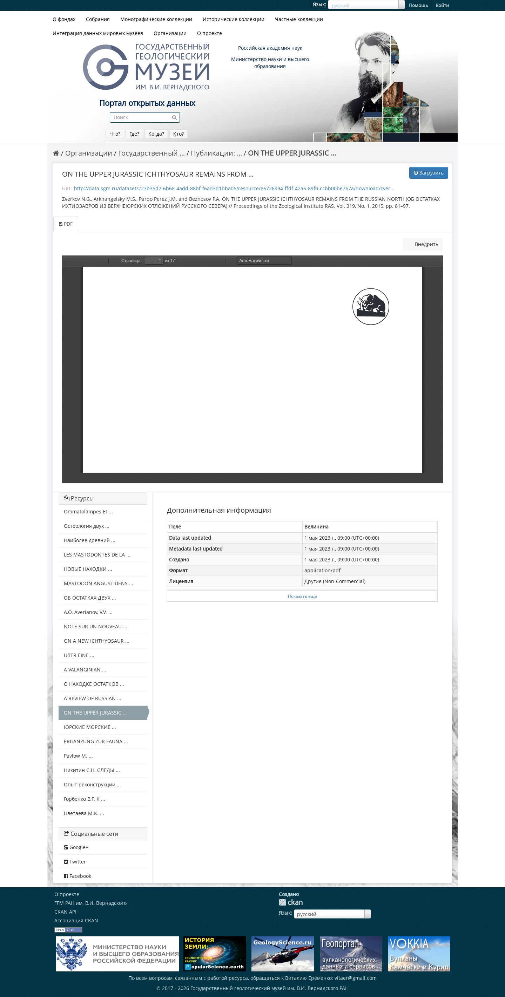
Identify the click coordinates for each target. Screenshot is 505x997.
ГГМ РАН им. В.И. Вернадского (90, 903)
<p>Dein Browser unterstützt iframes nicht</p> (252, 369)
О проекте (209, 33)
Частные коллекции (299, 19)
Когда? (156, 133)
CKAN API (65, 911)
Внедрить (425, 244)
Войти (442, 5)
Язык (319, 4)
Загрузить (429, 172)
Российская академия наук (270, 48)
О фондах (64, 19)
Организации (170, 33)
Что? (114, 133)
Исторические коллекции (233, 19)
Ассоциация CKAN (76, 920)
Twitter (75, 861)
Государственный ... (151, 153)
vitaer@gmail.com (356, 978)
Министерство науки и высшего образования (270, 62)
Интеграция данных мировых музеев (98, 33)
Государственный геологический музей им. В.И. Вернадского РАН (269, 988)
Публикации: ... (216, 153)
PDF (66, 223)
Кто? (178, 133)
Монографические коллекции (156, 19)
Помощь (418, 5)
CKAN (291, 902)
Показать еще (302, 596)
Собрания (98, 19)
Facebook (77, 876)
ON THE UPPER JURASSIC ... (292, 153)
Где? (134, 133)
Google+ (76, 847)
